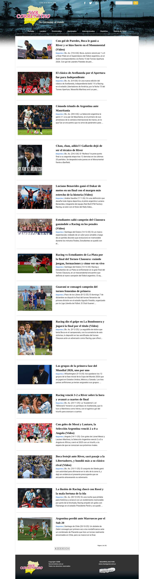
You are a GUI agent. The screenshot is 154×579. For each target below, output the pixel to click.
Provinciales (57, 31)
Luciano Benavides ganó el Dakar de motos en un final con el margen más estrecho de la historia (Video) (78, 190)
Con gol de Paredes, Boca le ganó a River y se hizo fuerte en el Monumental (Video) (80, 45)
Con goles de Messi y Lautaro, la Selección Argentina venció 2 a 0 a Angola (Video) (77, 429)
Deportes (104, 31)
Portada (32, 31)
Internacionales (88, 31)
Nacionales (72, 31)
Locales (43, 31)
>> (68, 549)
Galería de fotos (120, 31)
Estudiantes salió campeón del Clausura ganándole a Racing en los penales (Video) (80, 224)
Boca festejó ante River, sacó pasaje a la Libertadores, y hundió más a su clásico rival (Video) (80, 461)
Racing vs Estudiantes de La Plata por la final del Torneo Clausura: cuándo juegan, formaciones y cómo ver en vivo (80, 259)
